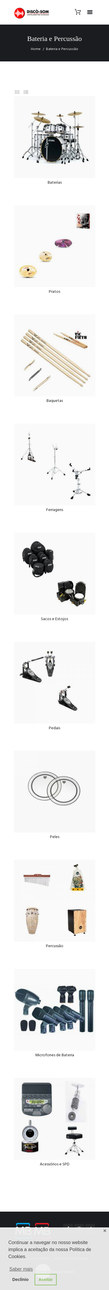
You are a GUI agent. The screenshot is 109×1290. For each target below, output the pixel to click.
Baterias (55, 182)
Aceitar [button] (46, 1279)
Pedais (54, 728)
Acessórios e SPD (54, 1164)
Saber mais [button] (21, 1269)
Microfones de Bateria (54, 1055)
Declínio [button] (20, 1279)
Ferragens (54, 510)
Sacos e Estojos (54, 619)
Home (36, 49)
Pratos (54, 291)
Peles (54, 837)
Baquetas (55, 401)
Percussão (54, 946)
